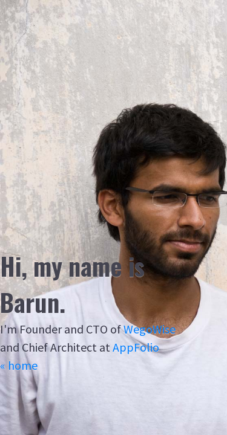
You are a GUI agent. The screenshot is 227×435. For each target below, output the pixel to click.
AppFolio (136, 347)
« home (19, 365)
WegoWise (149, 329)
